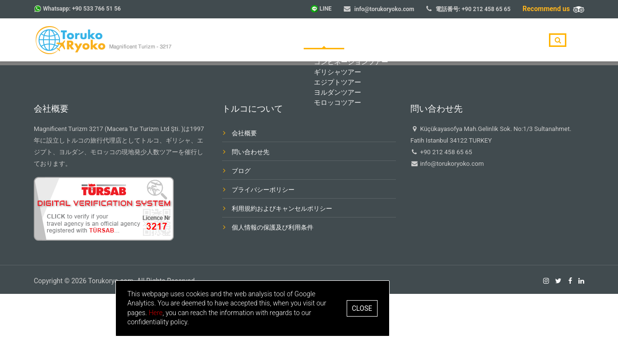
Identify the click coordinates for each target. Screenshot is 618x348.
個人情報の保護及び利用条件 (272, 227)
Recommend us (553, 9)
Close (430, 308)
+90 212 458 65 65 (486, 9)
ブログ (459, 40)
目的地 (375, 40)
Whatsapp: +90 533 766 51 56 (82, 8)
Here (224, 313)
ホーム (335, 40)
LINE (326, 8)
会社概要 (416, 40)
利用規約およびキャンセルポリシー (282, 208)
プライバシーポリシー (263, 189)
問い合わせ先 (508, 40)
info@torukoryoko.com (384, 9)
